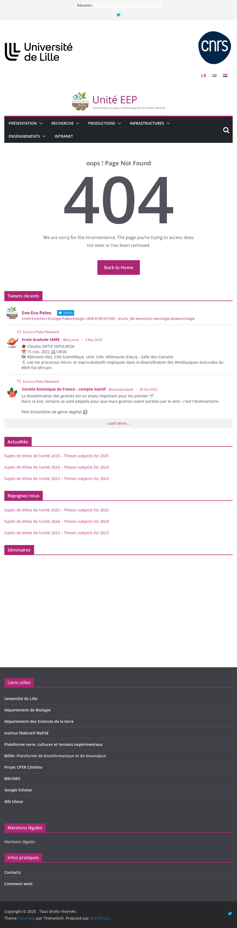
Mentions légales (19, 841)
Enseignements (24, 136)
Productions (101, 123)
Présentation (23, 123)
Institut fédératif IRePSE (26, 733)
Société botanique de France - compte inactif (64, 389)
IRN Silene (13, 801)
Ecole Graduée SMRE (41, 339)
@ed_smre (71, 339)
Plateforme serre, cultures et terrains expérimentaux (53, 744)
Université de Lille (20, 698)
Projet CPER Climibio (23, 767)
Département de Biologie (27, 710)
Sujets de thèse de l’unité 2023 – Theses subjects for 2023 (56, 478)
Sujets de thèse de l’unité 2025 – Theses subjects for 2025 (56, 455)
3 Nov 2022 (93, 339)
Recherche (62, 123)
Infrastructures (147, 123)
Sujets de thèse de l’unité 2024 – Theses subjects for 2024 (56, 467)
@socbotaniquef (121, 389)
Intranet (64, 136)
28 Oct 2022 (148, 389)
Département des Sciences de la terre (39, 721)
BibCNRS (12, 778)
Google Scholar (18, 789)
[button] (40, 123)
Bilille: (10, 755)
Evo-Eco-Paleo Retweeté (41, 332)
